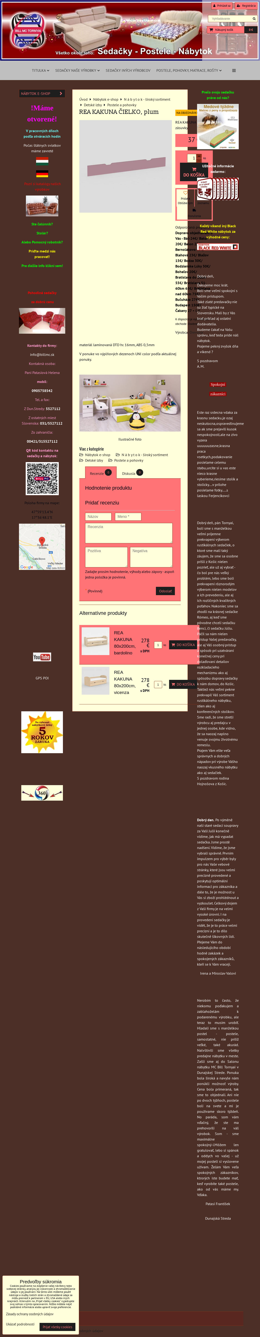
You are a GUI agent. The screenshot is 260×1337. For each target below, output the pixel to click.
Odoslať (165, 591)
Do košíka (194, 172)
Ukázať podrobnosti (20, 1324)
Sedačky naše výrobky (77, 70)
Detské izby (94, 460)
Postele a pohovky (128, 460)
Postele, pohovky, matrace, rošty (189, 70)
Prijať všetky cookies (57, 1327)
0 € (251, 30)
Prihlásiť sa (221, 6)
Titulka (40, 70)
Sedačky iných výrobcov (128, 70)
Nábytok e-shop (97, 454)
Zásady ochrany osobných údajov (29, 1314)
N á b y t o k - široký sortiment (145, 454)
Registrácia (246, 6)
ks (160, 645)
